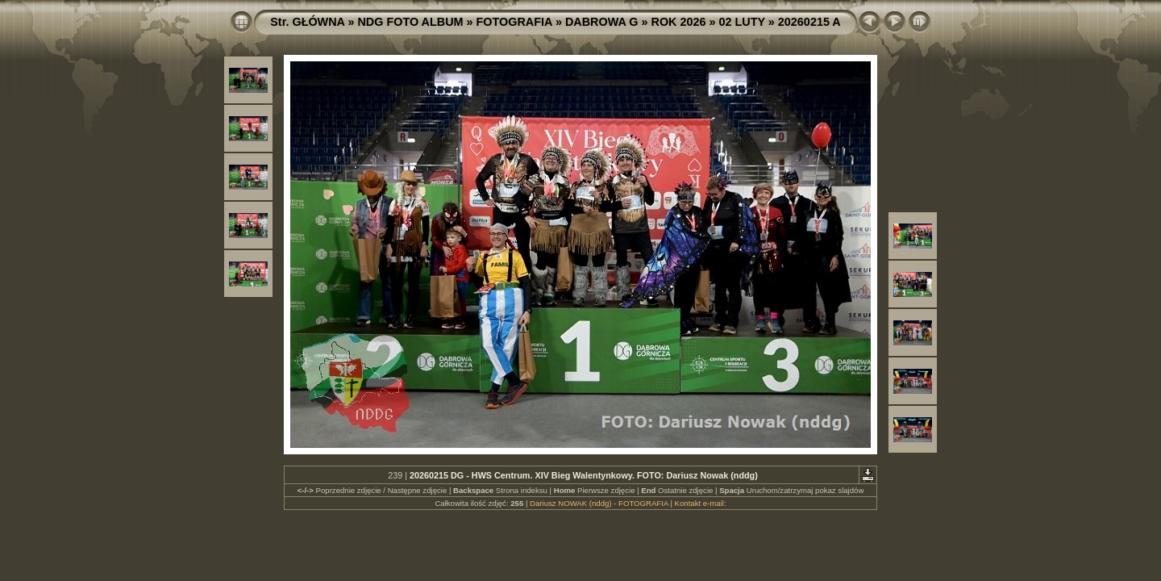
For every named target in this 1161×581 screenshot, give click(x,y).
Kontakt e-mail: (700, 503)
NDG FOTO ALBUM (410, 21)
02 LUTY (742, 21)
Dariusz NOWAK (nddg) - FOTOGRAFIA (599, 503)
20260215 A (809, 21)
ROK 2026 (678, 21)
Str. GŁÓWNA (307, 21)
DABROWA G (602, 21)
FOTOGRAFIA (514, 21)
